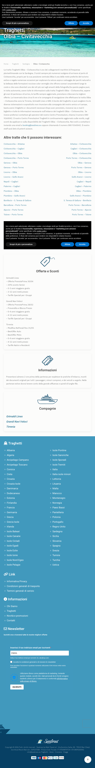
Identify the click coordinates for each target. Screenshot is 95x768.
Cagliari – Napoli (84, 181)
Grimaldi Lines (14, 416)
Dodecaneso (12, 493)
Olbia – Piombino (83, 191)
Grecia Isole (11, 522)
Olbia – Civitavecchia (82, 153)
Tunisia (54, 555)
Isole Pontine (57, 450)
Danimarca (11, 488)
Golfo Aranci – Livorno (81, 177)
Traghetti (10, 611)
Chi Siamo (10, 606)
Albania (9, 450)
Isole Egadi (11, 545)
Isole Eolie (11, 550)
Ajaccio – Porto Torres (13, 210)
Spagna (54, 545)
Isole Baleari (12, 531)
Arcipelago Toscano (15, 464)
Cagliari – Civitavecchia (81, 148)
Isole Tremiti (57, 464)
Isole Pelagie (12, 565)
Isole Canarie (12, 536)
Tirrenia (10, 427)
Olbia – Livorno (84, 172)
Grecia (8, 517)
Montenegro (57, 498)
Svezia (54, 550)
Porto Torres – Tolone (81, 214)
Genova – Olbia (10, 162)
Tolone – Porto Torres (13, 214)
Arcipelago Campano (16, 460)
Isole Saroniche (59, 455)
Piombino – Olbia (11, 191)
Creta (8, 474)
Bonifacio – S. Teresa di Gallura (17, 200)
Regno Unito (57, 526)
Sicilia (54, 536)
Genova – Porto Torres (14, 167)
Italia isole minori (60, 474)
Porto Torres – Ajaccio (81, 210)
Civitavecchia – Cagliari (14, 148)
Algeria (9, 455)
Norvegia (55, 503)
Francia (9, 507)
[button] (87, 759)
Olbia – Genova (84, 162)
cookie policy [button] (11, 10)
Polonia (54, 517)
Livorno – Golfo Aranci (13, 177)
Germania (10, 512)
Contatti (9, 620)
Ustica (54, 565)
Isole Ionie (11, 555)
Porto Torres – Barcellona (80, 205)
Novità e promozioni (16, 616)
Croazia (9, 479)
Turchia (54, 560)
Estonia (9, 498)
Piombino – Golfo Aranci (14, 195)
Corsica (9, 469)
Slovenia (55, 541)
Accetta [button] (86, 23)
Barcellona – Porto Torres (15, 205)
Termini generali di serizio (19, 591)
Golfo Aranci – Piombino (80, 195)
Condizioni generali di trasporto (22, 586)
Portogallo (56, 522)
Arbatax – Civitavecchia (80, 144)
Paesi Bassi (57, 507)
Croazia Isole (12, 484)
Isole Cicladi (12, 541)
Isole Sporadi (57, 460)
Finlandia (10, 503)
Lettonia (55, 479)
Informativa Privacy (15, 581)
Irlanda (9, 526)
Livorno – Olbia (10, 172)
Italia (53, 469)
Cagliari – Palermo (83, 186)
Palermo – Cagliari (12, 186)
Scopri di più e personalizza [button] (17, 23)
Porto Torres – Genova (81, 167)
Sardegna (55, 531)
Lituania (55, 484)
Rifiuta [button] (71, 23)
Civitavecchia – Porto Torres (16, 158)
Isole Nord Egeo (14, 560)
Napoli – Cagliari (11, 181)
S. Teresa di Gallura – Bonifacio (77, 200)
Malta (53, 488)
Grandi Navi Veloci (16, 422)
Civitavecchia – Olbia (13, 153)
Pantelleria (56, 512)
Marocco (55, 493)
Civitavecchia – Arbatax (14, 144)
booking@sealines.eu (32, 125)
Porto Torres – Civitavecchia (78, 158)
